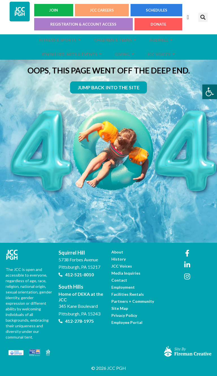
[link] (209, 91)
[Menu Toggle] (188, 17)
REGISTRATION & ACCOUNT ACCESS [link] (83, 24)
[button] (203, 17)
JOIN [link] (53, 10)
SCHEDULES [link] (156, 10)
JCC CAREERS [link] (102, 10)
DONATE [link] (158, 24)
